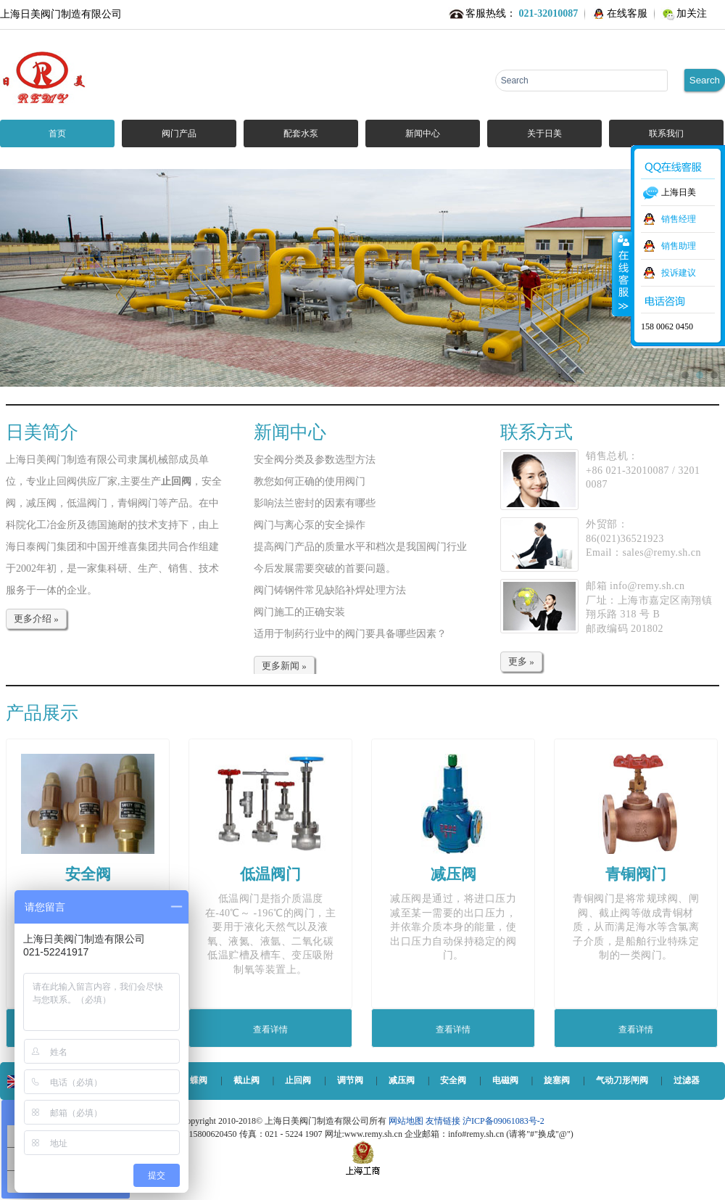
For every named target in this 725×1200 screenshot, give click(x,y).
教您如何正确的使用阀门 (309, 481)
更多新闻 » (284, 665)
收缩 (622, 273)
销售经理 (678, 219)
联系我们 (666, 133)
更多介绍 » (36, 618)
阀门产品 (179, 133)
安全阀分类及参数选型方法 (315, 459)
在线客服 (627, 13)
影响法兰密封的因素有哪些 (315, 503)
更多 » (521, 661)
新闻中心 (422, 133)
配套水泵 (300, 133)
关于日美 (544, 133)
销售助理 (678, 246)
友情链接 (443, 1121)
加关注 (691, 13)
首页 (57, 133)
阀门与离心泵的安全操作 (309, 524)
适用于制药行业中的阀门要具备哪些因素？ (350, 633)
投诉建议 (678, 273)
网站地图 (407, 1121)
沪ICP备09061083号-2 (503, 1121)
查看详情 (270, 1029)
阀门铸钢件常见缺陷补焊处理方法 (330, 590)
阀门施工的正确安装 (299, 612)
